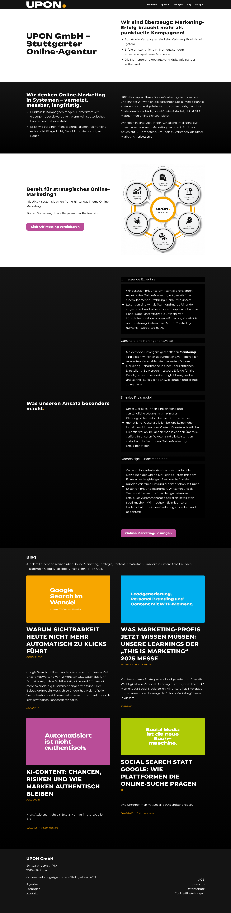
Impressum (197, 884)
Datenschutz (196, 889)
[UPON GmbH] (46, 4)
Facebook (127, 664)
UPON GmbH (39, 858)
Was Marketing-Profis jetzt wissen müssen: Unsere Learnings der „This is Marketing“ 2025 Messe (161, 644)
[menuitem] (152, 4)
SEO (40, 657)
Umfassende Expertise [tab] (138, 279)
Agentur (32, 884)
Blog (31, 557)
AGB (201, 879)
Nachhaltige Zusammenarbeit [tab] (144, 459)
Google (31, 657)
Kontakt (32, 893)
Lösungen (33, 889)
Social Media (143, 664)
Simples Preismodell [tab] (137, 398)
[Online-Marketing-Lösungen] (148, 533)
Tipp (123, 789)
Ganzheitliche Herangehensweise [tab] (147, 341)
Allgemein (33, 799)
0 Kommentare (49, 827)
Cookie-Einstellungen (190, 893)
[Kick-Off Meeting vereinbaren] (55, 227)
